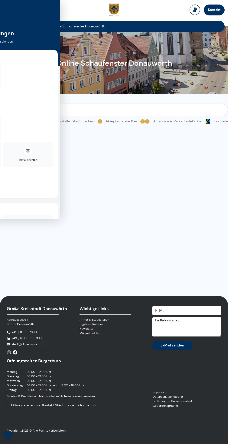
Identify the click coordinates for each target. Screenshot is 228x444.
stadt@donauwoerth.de (27, 344)
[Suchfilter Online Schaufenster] (114, 110)
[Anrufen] (22, 332)
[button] (8, 435)
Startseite (39, 26)
